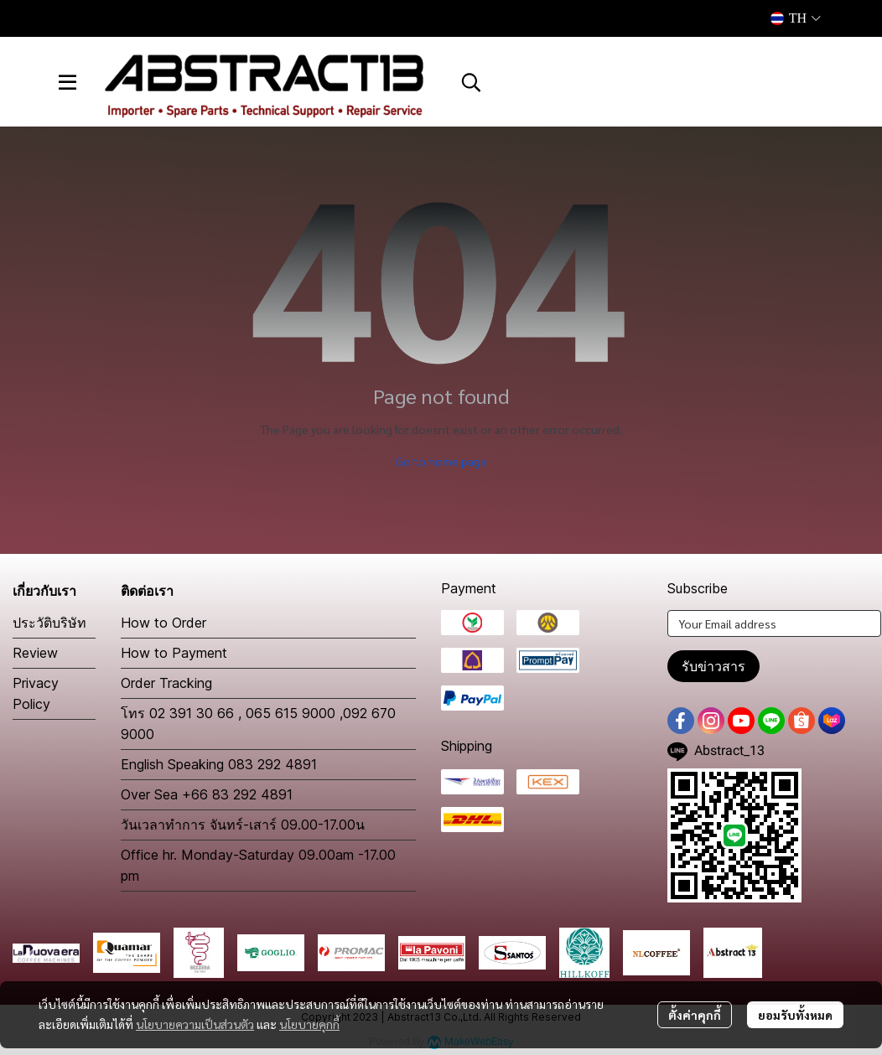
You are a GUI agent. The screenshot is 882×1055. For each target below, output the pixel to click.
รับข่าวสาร (713, 666)
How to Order (163, 622)
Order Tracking (166, 683)
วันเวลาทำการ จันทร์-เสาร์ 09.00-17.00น (243, 824)
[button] (796, 18)
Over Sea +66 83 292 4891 (207, 794)
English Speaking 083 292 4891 (219, 764)
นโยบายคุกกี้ (309, 1024)
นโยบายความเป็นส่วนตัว (195, 1024)
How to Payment (174, 652)
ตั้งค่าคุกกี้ (694, 1014)
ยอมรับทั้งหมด (795, 1014)
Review (35, 652)
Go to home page (441, 460)
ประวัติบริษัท (49, 622)
